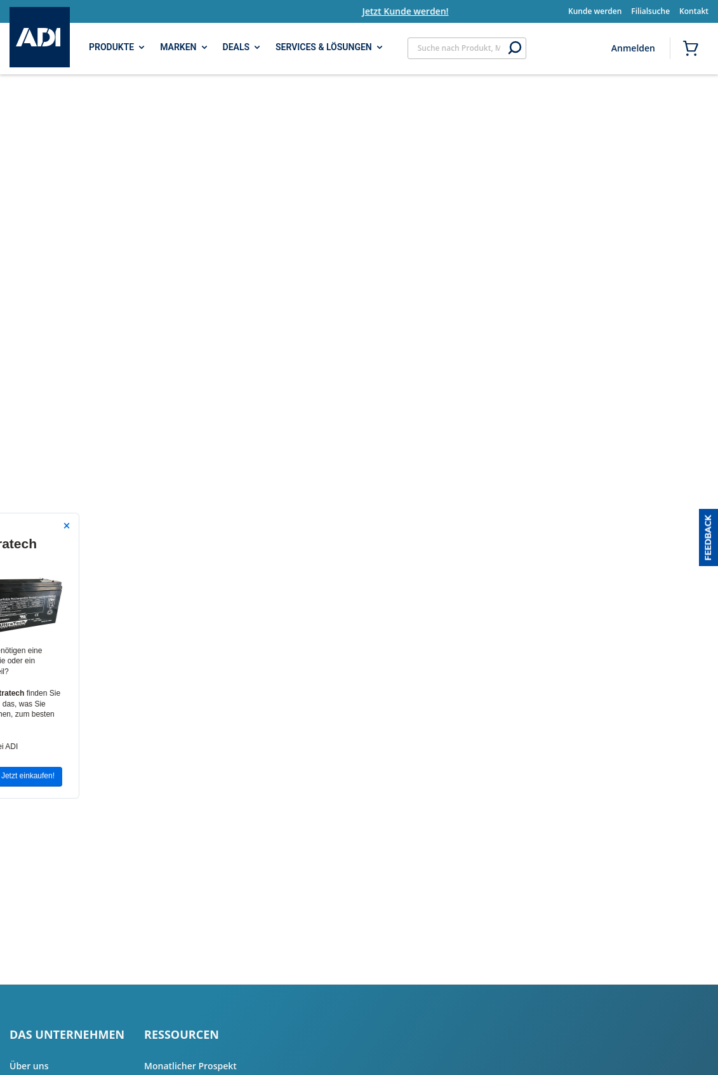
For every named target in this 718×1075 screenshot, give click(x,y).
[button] (708, 537)
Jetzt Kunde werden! (418, 11)
